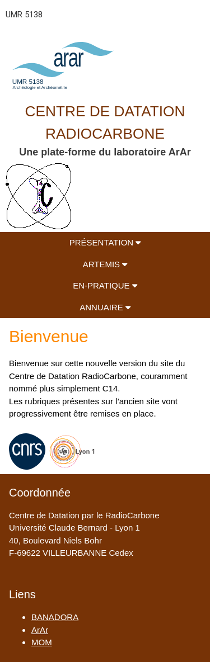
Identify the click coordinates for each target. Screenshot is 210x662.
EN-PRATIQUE (105, 285)
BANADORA (54, 617)
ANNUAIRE (105, 307)
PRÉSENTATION (105, 242)
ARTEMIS (105, 264)
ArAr (39, 630)
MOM (41, 642)
